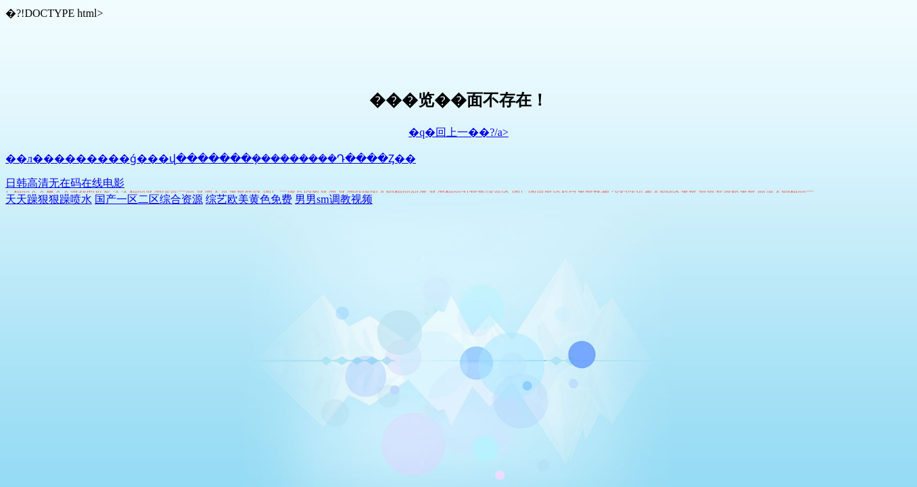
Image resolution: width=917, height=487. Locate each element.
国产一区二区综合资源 (149, 199)
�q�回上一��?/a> (458, 132)
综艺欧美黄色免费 (249, 199)
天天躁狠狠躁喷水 (48, 199)
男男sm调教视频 (334, 199)
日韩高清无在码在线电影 (64, 183)
